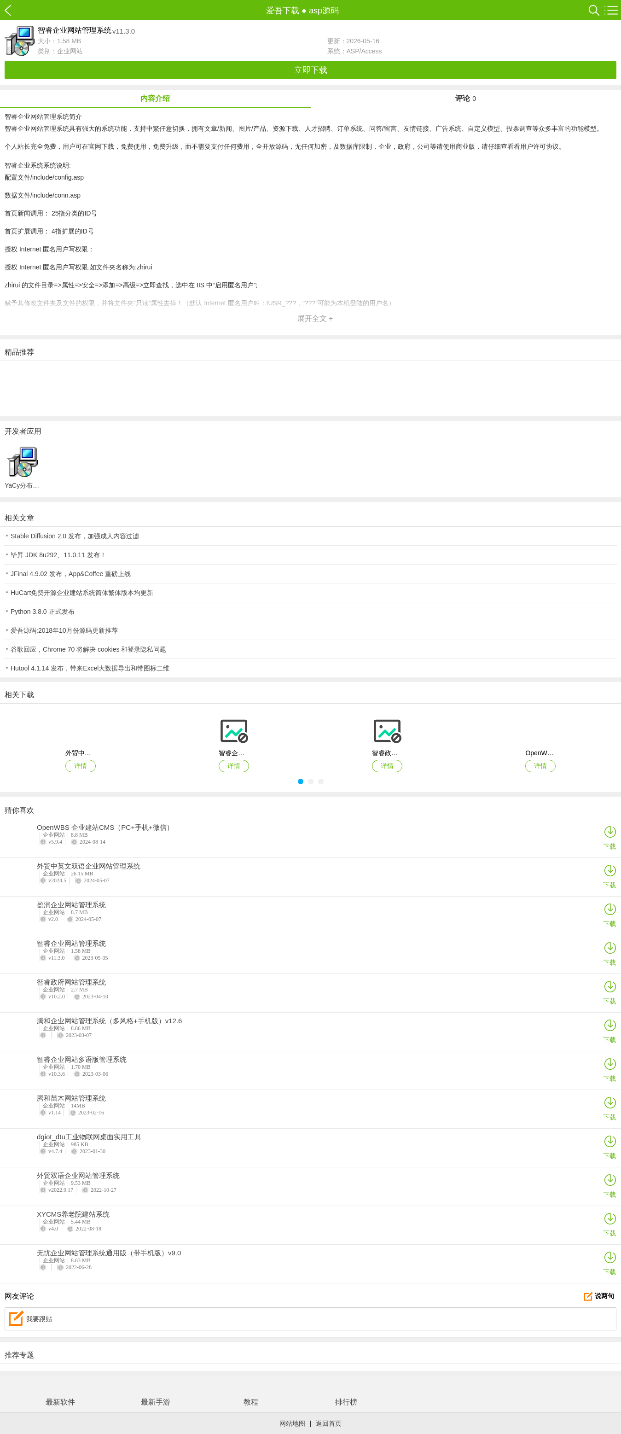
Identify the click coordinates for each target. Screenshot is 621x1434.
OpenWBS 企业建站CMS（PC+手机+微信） (105, 827)
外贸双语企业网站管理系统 (78, 1175)
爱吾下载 (13, 10)
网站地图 (292, 1423)
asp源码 (324, 10)
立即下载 (310, 70)
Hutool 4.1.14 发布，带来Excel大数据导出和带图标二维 (90, 668)
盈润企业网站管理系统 (71, 905)
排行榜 (346, 1402)
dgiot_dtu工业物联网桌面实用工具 (89, 1137)
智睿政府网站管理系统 (71, 982)
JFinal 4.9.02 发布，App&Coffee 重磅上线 (71, 573)
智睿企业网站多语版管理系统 (82, 1059)
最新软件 (60, 1402)
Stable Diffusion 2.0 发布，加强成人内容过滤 (75, 536)
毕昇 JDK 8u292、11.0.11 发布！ (58, 555)
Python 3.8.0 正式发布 (43, 611)
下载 (609, 837)
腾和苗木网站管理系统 (71, 1098)
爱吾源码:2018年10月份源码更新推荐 (64, 630)
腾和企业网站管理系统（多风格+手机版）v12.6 (109, 1021)
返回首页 (329, 1423)
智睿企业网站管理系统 (71, 943)
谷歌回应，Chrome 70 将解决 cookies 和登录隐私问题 (88, 649)
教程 (251, 1402)
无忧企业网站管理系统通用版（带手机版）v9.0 (109, 1253)
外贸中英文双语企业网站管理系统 (88, 866)
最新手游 (155, 1402)
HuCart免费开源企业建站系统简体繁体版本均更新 (82, 592)
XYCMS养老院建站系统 (73, 1214)
